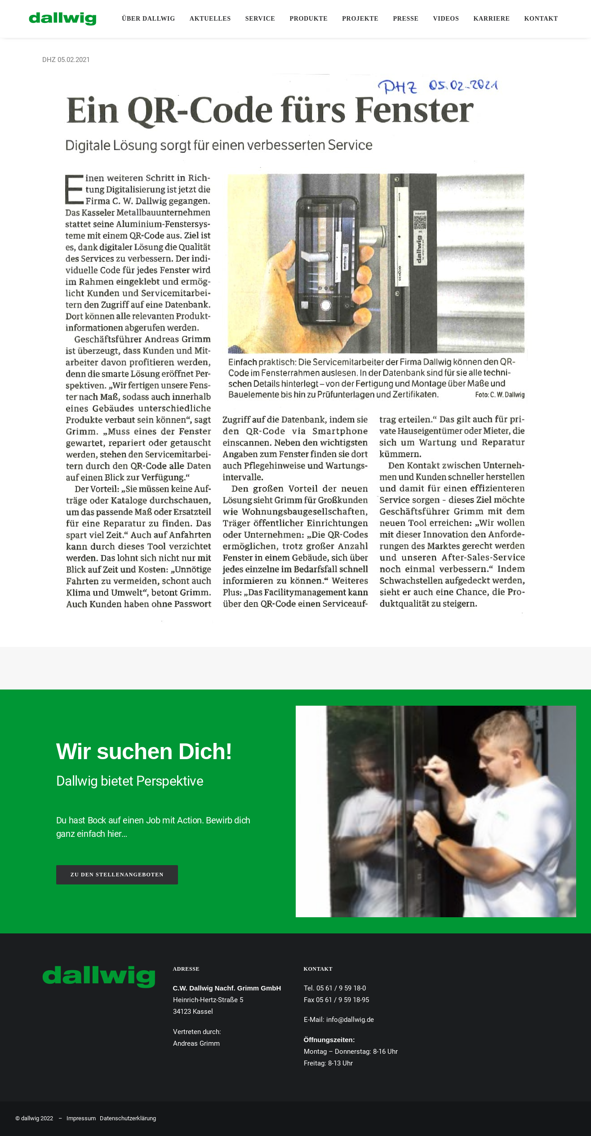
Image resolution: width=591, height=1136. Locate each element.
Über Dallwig (144, 18)
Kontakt (536, 18)
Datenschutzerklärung (128, 1118)
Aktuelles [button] (205, 18)
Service (255, 18)
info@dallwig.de (350, 1020)
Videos (441, 18)
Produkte (304, 18)
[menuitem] (144, 19)
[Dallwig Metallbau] (49, 19)
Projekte (356, 18)
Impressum (81, 1118)
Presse (401, 18)
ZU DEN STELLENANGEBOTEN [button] (117, 874)
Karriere (487, 18)
